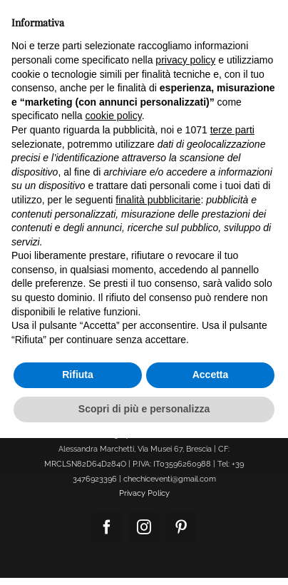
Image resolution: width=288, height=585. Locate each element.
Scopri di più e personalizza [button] (144, 408)
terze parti (232, 130)
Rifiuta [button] (77, 374)
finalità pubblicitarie (157, 199)
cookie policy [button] (114, 115)
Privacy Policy (144, 493)
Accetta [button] (210, 374)
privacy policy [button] (185, 60)
